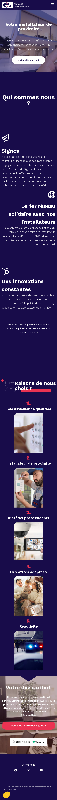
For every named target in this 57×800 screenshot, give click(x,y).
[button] (52, 5)
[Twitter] (28, 770)
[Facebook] (15, 770)
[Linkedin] (41, 770)
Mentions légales (45, 795)
